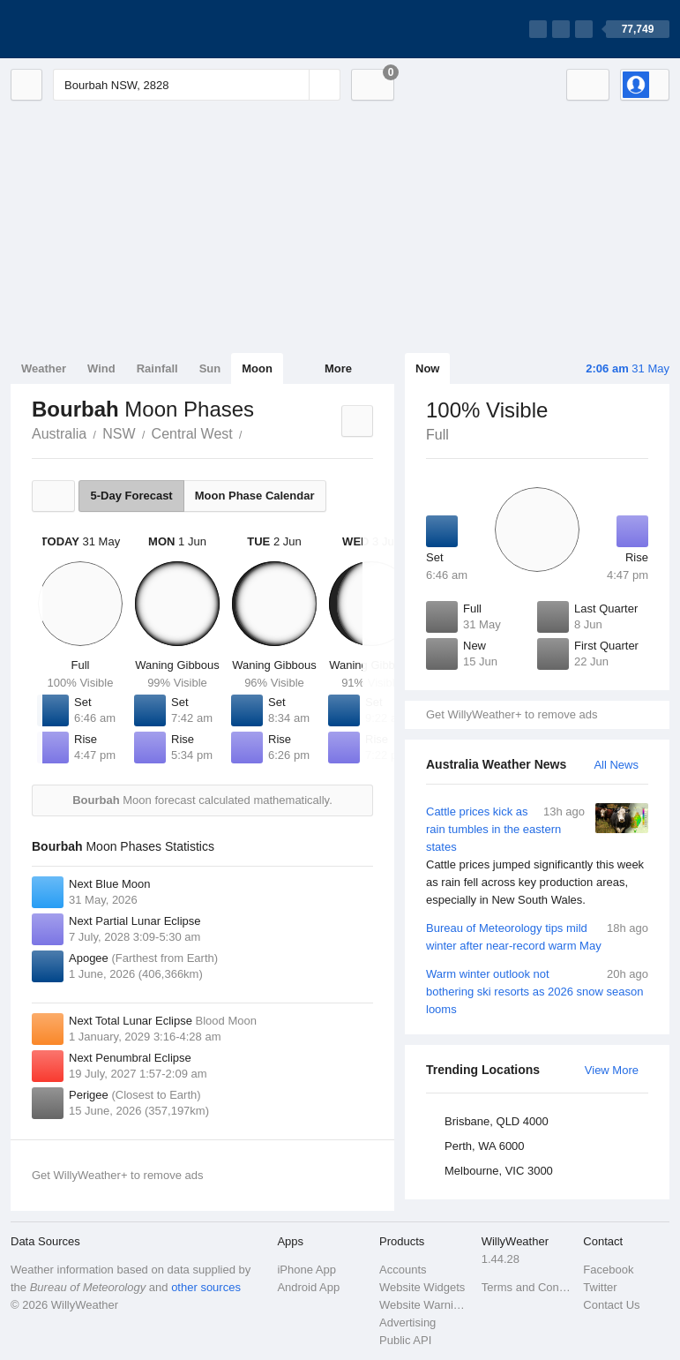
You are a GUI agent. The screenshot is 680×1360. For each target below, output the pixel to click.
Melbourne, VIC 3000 (499, 1170)
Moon (257, 368)
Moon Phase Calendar (255, 495)
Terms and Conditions (527, 1287)
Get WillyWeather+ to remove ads (511, 714)
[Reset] (294, 85)
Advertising (407, 1322)
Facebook (608, 1269)
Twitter (599, 1287)
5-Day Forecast (131, 495)
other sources (206, 1287)
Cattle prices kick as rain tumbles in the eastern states (537, 856)
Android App (308, 1287)
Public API (405, 1340)
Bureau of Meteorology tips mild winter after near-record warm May (537, 936)
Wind (101, 368)
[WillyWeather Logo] (93, 29)
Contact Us (611, 1304)
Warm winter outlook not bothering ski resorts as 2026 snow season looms (537, 991)
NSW (118, 433)
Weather (43, 368)
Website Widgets (422, 1287)
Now (427, 368)
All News (616, 764)
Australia (59, 433)
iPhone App (306, 1269)
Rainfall (157, 368)
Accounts (402, 1269)
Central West (192, 433)
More (338, 368)
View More (612, 1070)
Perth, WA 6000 (485, 1146)
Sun (210, 368)
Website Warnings (425, 1304)
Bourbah (252, 432)
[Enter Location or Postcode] (196, 85)
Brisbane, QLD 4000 (497, 1121)
